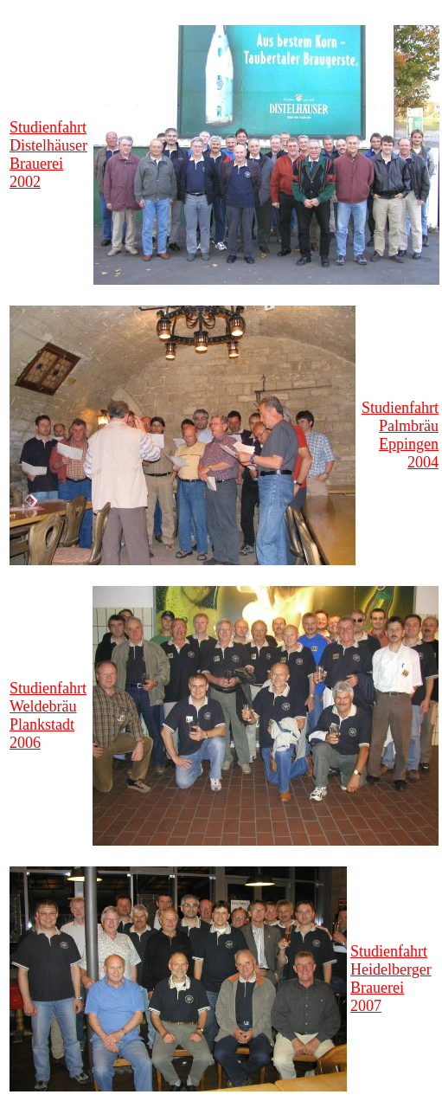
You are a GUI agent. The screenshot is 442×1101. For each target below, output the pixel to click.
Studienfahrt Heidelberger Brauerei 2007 (391, 978)
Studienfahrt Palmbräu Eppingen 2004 (400, 435)
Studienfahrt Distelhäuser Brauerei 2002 (48, 154)
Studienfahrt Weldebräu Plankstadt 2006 (48, 715)
